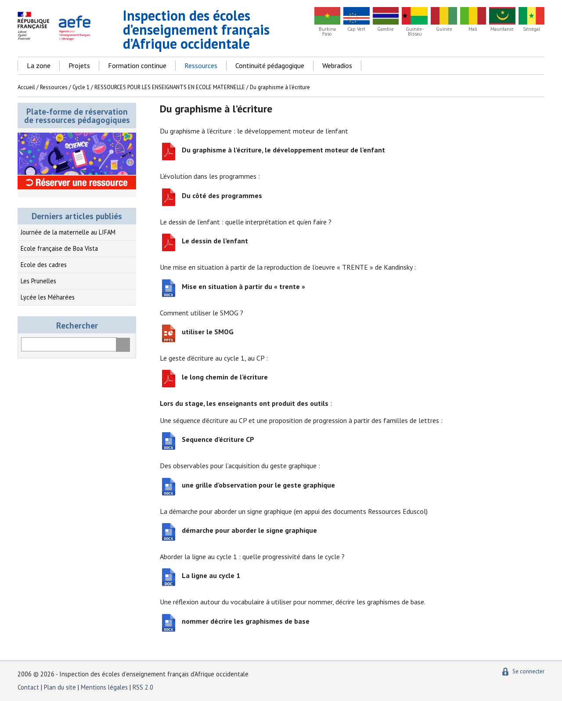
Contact (28, 687)
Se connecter (528, 671)
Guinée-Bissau (415, 31)
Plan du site (61, 687)
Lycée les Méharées (48, 297)
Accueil (26, 87)
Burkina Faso (327, 31)
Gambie (385, 29)
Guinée (444, 29)
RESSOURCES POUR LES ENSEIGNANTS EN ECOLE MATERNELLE (169, 87)
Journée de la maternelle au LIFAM (68, 232)
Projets (79, 65)
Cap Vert (356, 29)
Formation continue (137, 65)
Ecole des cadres (44, 264)
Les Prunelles (38, 281)
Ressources (200, 65)
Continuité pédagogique (269, 65)
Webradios (337, 65)
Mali (472, 29)
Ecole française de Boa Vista (59, 248)
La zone (38, 65)
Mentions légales (104, 687)
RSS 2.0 (143, 687)
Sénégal (531, 29)
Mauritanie (502, 29)
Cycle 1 (81, 87)
